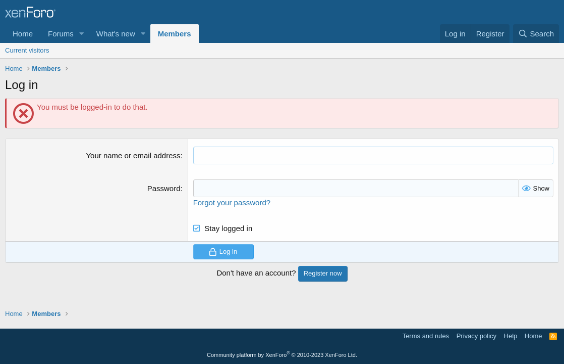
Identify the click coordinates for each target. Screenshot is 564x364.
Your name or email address (133, 155)
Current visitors (27, 50)
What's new (115, 33)
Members (174, 33)
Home (23, 33)
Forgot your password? (231, 202)
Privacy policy (476, 336)
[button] (82, 33)
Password (164, 188)
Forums (61, 33)
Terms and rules (426, 336)
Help (511, 336)
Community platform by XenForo (282, 355)
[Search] (536, 33)
